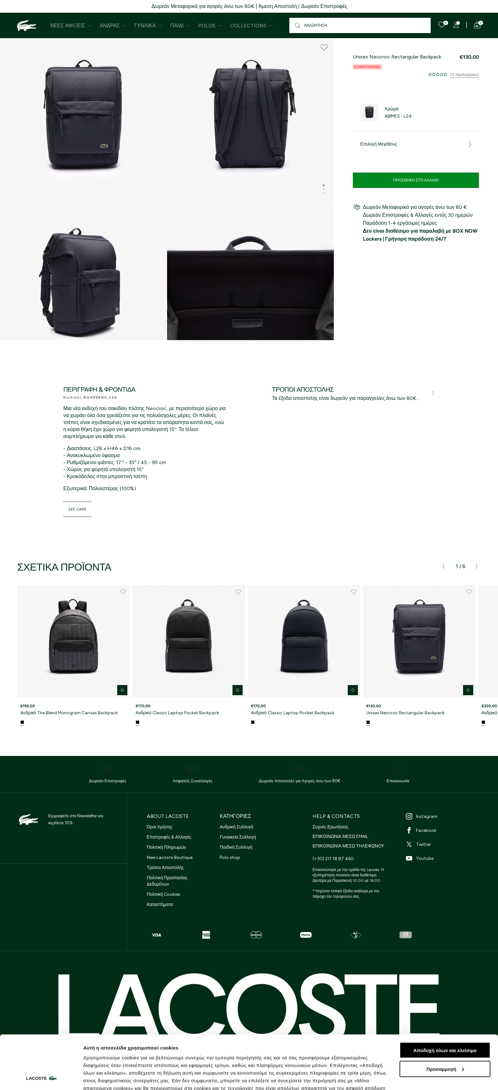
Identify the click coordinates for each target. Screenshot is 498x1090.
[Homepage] (26, 25)
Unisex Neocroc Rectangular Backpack (405, 713)
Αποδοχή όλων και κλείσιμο (444, 1000)
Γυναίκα (148, 26)
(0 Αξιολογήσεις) (464, 74)
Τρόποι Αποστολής (165, 867)
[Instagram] (443, 816)
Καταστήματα (160, 904)
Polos (210, 26)
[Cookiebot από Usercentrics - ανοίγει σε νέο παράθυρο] (41, 1077)
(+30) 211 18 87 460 (333, 858)
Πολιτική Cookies (163, 894)
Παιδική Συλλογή (236, 847)
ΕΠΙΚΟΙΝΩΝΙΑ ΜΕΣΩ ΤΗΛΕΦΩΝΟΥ (348, 846)
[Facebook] (443, 830)
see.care (77, 509)
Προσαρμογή (445, 1018)
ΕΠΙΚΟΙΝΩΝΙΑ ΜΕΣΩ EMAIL (340, 836)
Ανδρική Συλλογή (236, 827)
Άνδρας (113, 26)
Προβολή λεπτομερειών (110, 1077)
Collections (251, 26)
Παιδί (180, 26)
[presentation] (443, 566)
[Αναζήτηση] (360, 25)
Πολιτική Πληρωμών (166, 847)
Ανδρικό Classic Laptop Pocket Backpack (177, 713)
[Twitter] (443, 844)
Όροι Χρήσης (159, 827)
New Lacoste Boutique (169, 857)
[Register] (456, 25)
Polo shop (230, 857)
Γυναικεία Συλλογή (238, 837)
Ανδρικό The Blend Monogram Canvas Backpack (69, 713)
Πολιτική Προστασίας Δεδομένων (167, 881)
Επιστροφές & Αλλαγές (169, 837)
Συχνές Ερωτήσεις (330, 827)
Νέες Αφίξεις (71, 26)
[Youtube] (443, 858)
